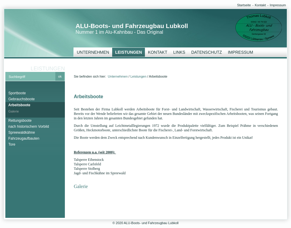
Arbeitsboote (19, 105)
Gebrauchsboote (21, 99)
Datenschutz (206, 52)
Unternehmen (93, 52)
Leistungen (128, 52)
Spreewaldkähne (21, 132)
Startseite (244, 5)
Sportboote (17, 93)
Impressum (278, 5)
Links (179, 52)
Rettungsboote (20, 120)
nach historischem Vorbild (28, 126)
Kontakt (260, 5)
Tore (11, 144)
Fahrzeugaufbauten (23, 138)
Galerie (13, 111)
